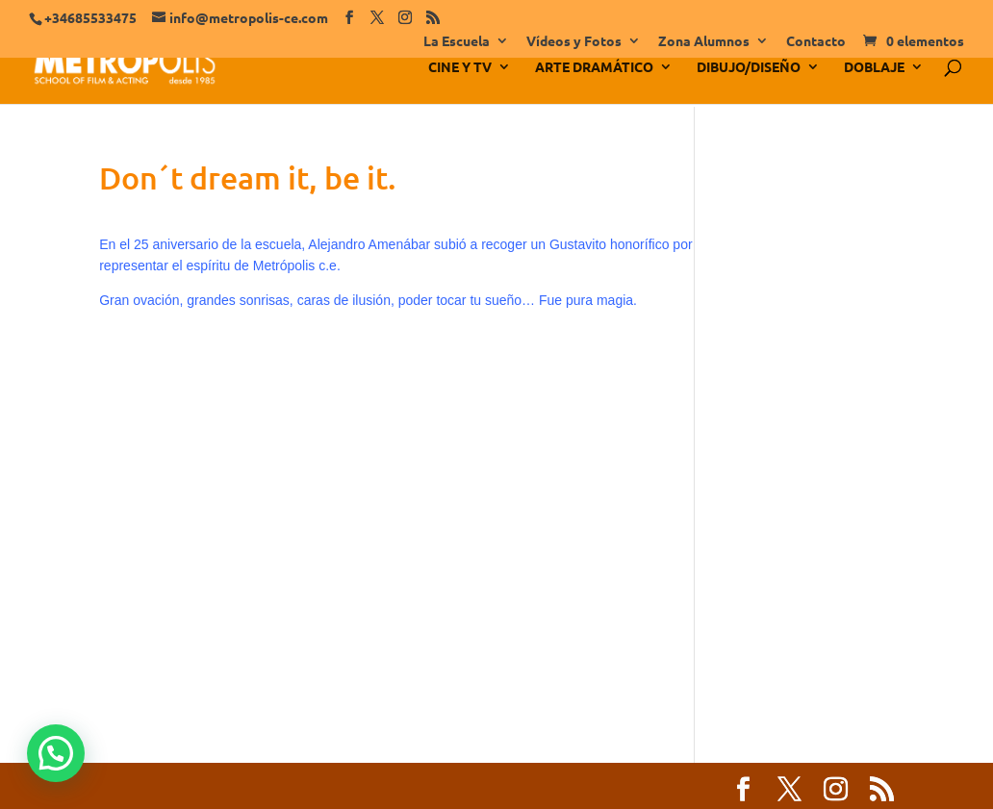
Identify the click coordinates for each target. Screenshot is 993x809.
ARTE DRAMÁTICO (594, 67)
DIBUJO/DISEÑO (749, 67)
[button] (56, 753)
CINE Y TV (460, 67)
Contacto (816, 41)
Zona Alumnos (704, 41)
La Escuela (456, 41)
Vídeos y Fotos (574, 41)
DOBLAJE (874, 67)
